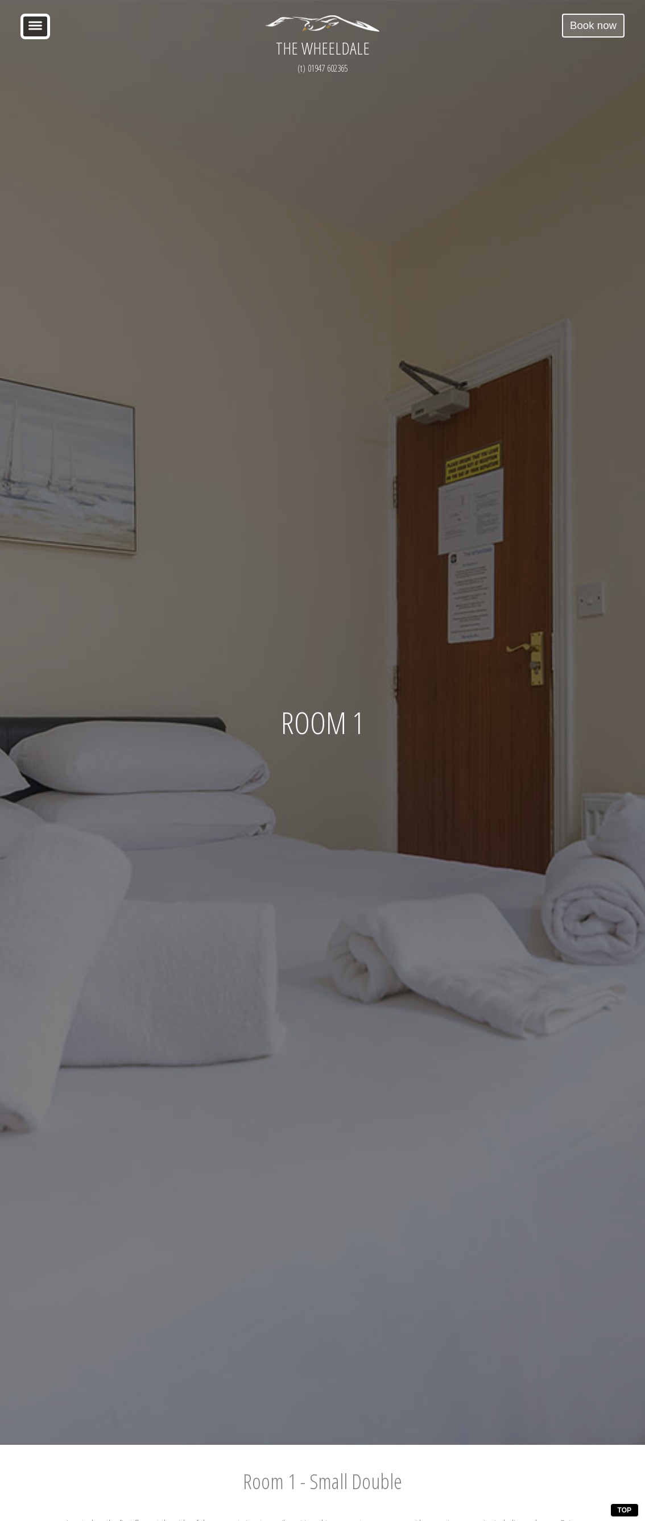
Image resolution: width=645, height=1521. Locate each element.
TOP (624, 1510)
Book (593, 25)
